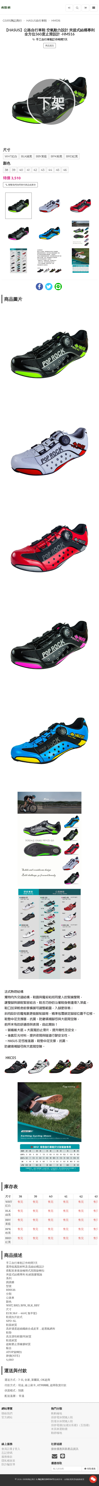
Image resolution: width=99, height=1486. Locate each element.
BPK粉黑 (56, 156)
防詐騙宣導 (8, 1464)
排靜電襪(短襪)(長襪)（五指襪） (71, 1425)
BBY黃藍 (41, 156)
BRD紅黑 (72, 156)
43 (42, 170)
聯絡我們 (7, 1413)
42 (35, 170)
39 (13, 170)
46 (65, 170)
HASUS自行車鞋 (36, 20)
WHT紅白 (11, 156)
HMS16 (55, 20)
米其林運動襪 (59, 1429)
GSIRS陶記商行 (12, 20)
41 (28, 170)
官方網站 (7, 1417)
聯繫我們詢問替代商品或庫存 (21, 184)
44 (50, 170)
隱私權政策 (8, 1460)
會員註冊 (7, 1449)
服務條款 (7, 1456)
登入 (17, 1449)
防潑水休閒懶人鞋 (62, 1421)
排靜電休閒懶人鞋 (62, 1417)
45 (57, 170)
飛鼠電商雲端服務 (73, 1479)
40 (21, 170)
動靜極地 (56, 1433)
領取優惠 (90, 1468)
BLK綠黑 (26, 156)
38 (6, 170)
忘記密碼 (7, 1452)
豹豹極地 (56, 1413)
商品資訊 (49, 45)
